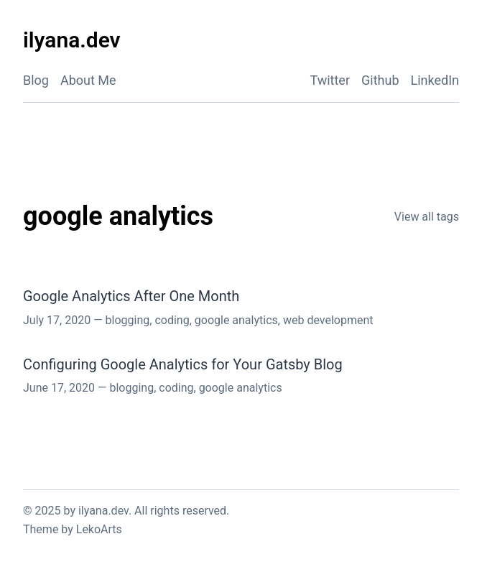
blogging (128, 320)
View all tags (426, 217)
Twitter (330, 80)
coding (171, 320)
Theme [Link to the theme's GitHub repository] (40, 529)
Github (380, 80)
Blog (36, 80)
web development (328, 320)
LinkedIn (435, 80)
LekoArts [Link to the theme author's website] (99, 529)
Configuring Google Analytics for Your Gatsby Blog (183, 364)
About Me (88, 80)
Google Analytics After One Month (131, 296)
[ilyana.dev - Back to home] (72, 40)
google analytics (236, 320)
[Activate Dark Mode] (444, 41)
